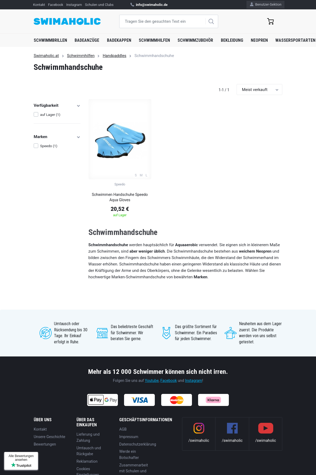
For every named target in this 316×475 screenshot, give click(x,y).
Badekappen (119, 40)
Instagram (74, 5)
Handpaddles (114, 55)
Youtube (152, 380)
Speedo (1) (48, 146)
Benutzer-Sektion (265, 4)
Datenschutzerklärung (137, 444)
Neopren (259, 40)
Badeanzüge (87, 40)
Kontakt (39, 5)
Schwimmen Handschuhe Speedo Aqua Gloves (120, 197)
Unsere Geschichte (49, 437)
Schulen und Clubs (99, 5)
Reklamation (87, 461)
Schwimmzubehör (195, 40)
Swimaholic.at (46, 55)
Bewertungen (45, 444)
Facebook (55, 5)
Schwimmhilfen (154, 40)
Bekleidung (232, 40)
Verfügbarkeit (57, 105)
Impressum (128, 437)
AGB (123, 429)
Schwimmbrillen (50, 40)
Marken (57, 136)
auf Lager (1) (50, 115)
